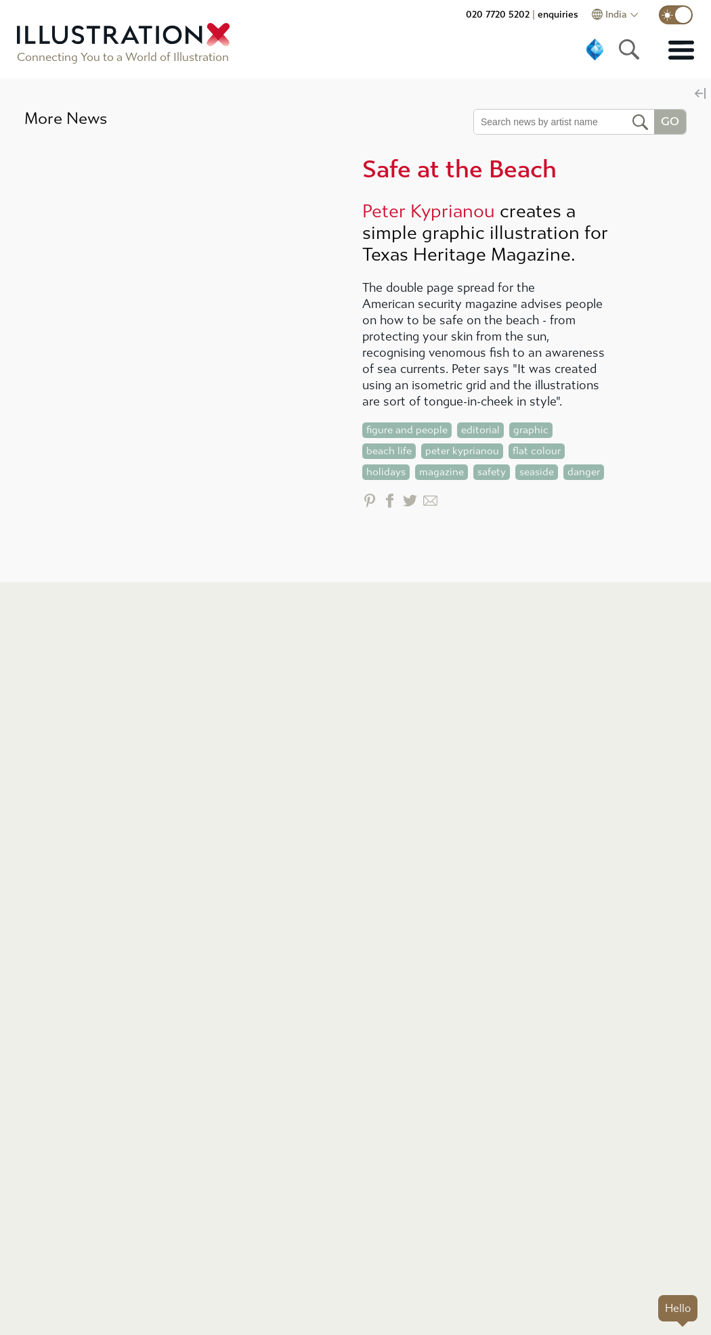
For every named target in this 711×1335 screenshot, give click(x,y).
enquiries (558, 14)
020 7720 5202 (498, 14)
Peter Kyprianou (428, 211)
